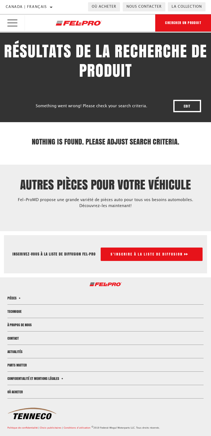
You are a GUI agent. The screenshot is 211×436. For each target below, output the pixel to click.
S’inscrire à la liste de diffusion (147, 254)
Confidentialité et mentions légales (35, 378)
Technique (14, 311)
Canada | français (26, 7)
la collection (187, 6)
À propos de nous (19, 324)
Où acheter (104, 6)
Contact (13, 338)
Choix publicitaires (50, 428)
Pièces (14, 298)
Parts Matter (17, 365)
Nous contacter (144, 6)
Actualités (15, 351)
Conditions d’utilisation (77, 428)
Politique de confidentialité (22, 428)
